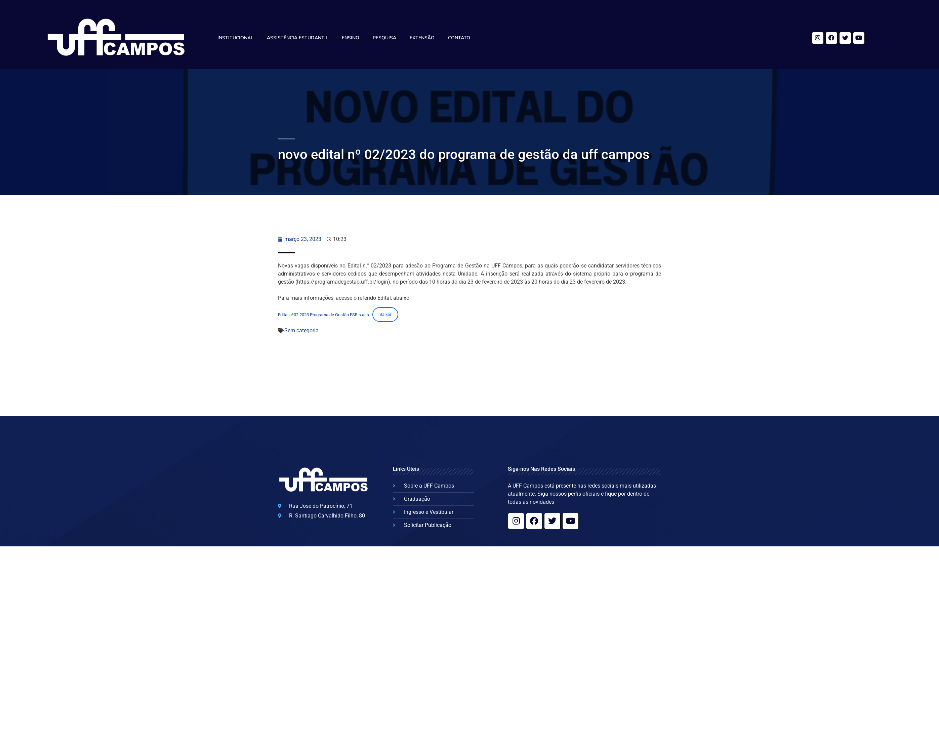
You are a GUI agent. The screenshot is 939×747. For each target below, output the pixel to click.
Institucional (235, 38)
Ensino (350, 38)
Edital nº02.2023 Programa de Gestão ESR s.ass (323, 314)
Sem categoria (301, 330)
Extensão (422, 38)
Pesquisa (384, 38)
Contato (459, 38)
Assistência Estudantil (297, 38)
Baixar (385, 314)
